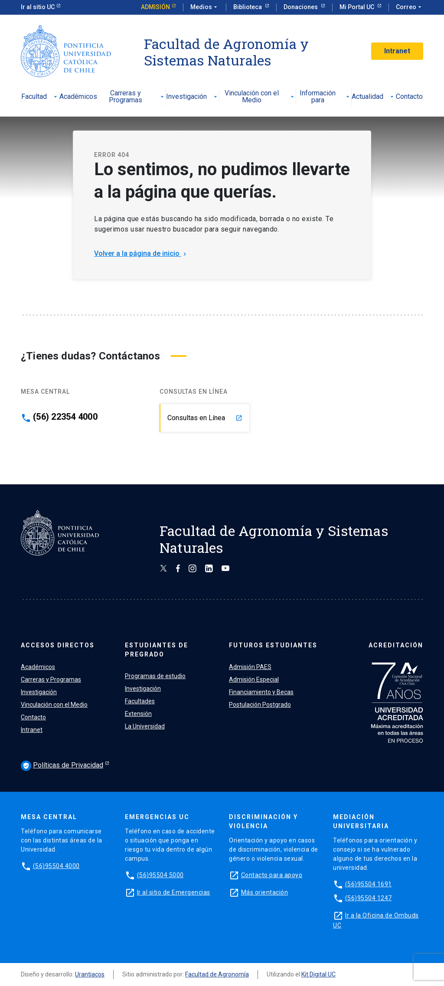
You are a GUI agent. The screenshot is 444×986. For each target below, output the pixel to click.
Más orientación (264, 892)
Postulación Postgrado (260, 704)
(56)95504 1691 (368, 884)
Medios (204, 7)
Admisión (155, 6)
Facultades (140, 701)
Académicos (78, 97)
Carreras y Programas (137, 97)
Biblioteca (248, 6)
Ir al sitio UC (38, 6)
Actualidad (373, 97)
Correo (409, 7)
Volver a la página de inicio (141, 253)
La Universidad (145, 726)
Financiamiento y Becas (261, 692)
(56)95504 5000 (160, 875)
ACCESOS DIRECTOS (58, 645)
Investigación (192, 97)
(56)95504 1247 (368, 898)
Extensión (138, 713)
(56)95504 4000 (56, 865)
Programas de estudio (155, 676)
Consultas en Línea (204, 418)
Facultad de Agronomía (217, 974)
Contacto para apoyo (272, 875)
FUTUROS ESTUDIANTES (273, 645)
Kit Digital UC (318, 974)
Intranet (397, 51)
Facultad (40, 97)
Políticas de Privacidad (62, 766)
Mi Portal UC (357, 6)
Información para (325, 97)
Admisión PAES (250, 666)
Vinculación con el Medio (260, 97)
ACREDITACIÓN (396, 645)
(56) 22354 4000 (65, 416)
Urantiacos (89, 974)
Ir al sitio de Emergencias (173, 892)
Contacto (409, 97)
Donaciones (301, 6)
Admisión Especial (254, 679)
